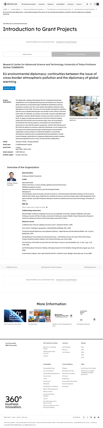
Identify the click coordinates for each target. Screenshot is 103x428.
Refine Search (27, 54)
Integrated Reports (83, 324)
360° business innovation (12, 324)
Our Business (32, 324)
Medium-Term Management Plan (62, 325)
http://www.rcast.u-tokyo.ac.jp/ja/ (33, 207)
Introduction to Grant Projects (76, 54)
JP (95, 4)
